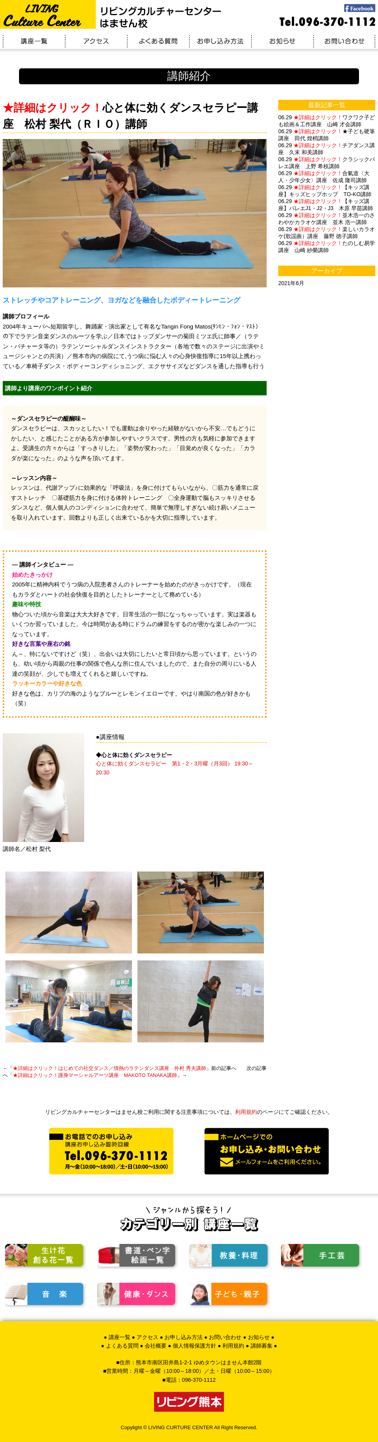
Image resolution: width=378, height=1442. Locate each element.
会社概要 (155, 1346)
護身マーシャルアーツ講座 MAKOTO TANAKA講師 (95, 1075)
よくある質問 (122, 1346)
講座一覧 (119, 1337)
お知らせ (259, 1337)
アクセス (147, 1337)
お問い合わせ (225, 1337)
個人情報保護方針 (194, 1346)
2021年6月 (291, 283)
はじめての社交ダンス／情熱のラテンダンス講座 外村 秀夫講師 (109, 1068)
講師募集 (261, 1346)
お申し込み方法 (184, 1337)
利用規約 (246, 1112)
